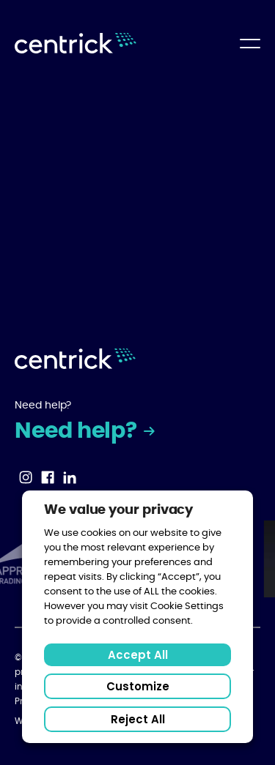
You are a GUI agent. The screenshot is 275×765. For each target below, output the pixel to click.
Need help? (78, 431)
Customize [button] (137, 686)
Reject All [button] (138, 719)
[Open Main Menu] (250, 43)
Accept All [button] (138, 655)
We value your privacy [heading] (118, 510)
